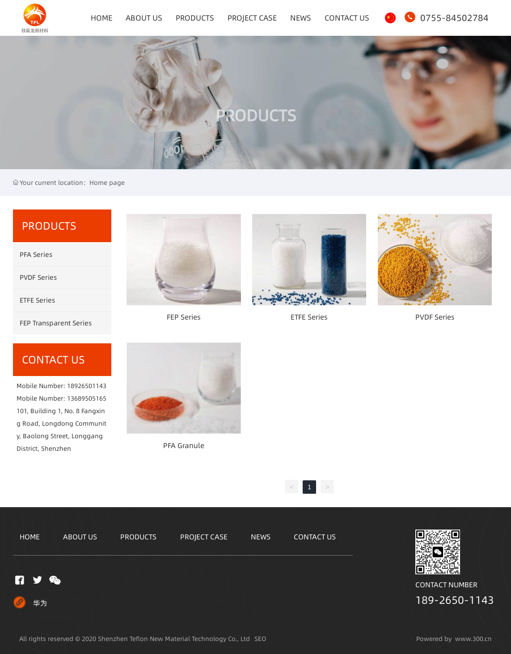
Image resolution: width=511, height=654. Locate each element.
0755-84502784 (454, 18)
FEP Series (184, 317)
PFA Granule (183, 445)
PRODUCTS (255, 131)
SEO (260, 638)
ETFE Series (309, 317)
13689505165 (86, 398)
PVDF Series (435, 317)
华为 (40, 603)
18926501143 (86, 385)
